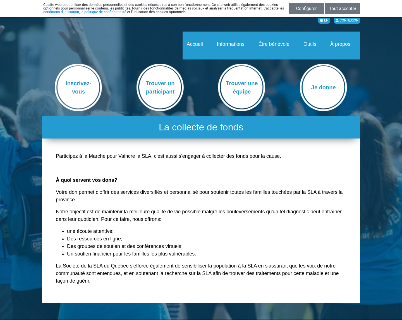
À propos (340, 44)
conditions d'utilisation (61, 12)
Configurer (306, 8)
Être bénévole (274, 44)
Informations (231, 44)
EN (324, 20)
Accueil (195, 44)
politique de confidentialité (105, 12)
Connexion (347, 20)
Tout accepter (342, 8)
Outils (309, 44)
